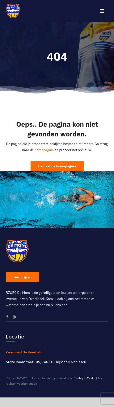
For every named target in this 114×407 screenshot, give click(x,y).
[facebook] (7, 316)
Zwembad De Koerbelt (24, 352)
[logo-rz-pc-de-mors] (13, 5)
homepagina (44, 150)
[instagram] (14, 316)
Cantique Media (84, 378)
